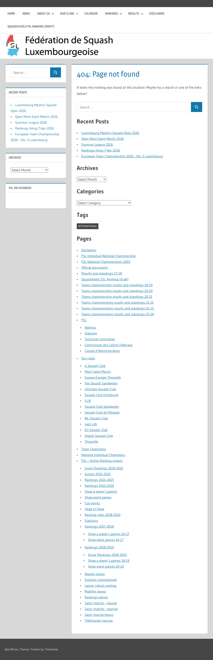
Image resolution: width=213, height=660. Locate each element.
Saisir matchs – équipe (101, 603)
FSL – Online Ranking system (102, 461)
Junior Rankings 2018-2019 (107, 555)
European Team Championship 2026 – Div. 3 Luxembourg (122, 156)
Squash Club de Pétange (102, 412)
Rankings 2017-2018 (99, 526)
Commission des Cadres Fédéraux (109, 345)
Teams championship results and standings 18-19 (116, 285)
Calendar (91, 13)
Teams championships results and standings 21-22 (117, 302)
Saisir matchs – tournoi (101, 609)
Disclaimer (156, 13)
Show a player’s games (101, 491)
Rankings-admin (96, 597)
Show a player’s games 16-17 (108, 534)
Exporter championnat (101, 580)
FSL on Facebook (20, 188)
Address (90, 327)
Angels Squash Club (99, 436)
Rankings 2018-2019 (99, 547)
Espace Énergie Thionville (103, 377)
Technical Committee (100, 339)
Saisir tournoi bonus (99, 615)
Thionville (91, 441)
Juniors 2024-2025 (98, 474)
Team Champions (93, 449)
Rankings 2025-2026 (99, 486)
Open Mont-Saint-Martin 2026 (102, 139)
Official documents (94, 267)
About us (45, 13)
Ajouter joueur (95, 574)
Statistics (91, 520)
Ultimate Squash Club (100, 389)
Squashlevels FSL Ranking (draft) (30, 26)
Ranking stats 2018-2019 (102, 515)
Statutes (91, 333)
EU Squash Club (96, 430)
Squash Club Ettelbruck (101, 395)
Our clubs (69, 13)
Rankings (113, 13)
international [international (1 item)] (87, 226)
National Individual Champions (103, 455)
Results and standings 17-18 (101, 273)
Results (135, 13)
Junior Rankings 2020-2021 (104, 468)
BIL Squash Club (96, 418)
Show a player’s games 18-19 (108, 560)
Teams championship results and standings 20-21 (116, 297)
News (26, 13)
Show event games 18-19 (106, 566)
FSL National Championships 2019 (105, 262)
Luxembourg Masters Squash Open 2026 (110, 133)
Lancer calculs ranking (100, 585)
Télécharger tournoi (99, 620)
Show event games (98, 497)
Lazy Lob (91, 424)
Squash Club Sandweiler (102, 406)
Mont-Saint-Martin (98, 371)
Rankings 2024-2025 (99, 480)
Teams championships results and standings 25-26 (117, 314)
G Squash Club (95, 366)
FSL (84, 320)
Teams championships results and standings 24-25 (117, 308)
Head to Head (94, 509)
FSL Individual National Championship (108, 256)
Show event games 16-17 (106, 540)
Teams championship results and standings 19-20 (116, 291)
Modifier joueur (95, 591)
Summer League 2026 (97, 144)
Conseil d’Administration (102, 351)
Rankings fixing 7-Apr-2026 (100, 150)
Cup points (92, 503)
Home (11, 13)
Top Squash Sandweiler (101, 383)
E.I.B (87, 401)
